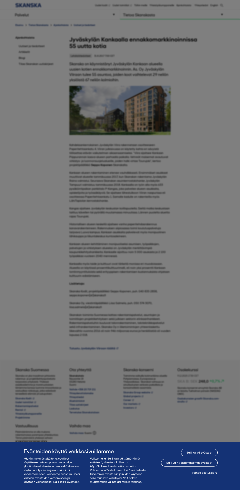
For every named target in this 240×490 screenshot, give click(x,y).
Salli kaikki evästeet (199, 456)
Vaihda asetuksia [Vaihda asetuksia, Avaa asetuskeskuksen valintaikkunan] (203, 476)
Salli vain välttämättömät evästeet (189, 466)
